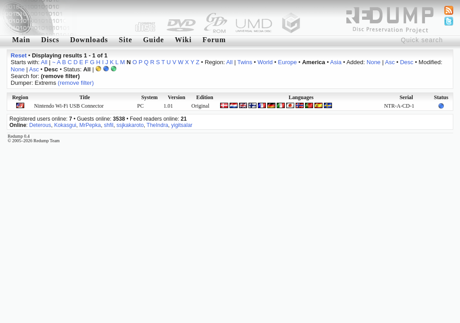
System (149, 97)
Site (126, 40)
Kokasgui (65, 125)
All (44, 62)
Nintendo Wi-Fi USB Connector (69, 106)
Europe (287, 62)
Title (85, 97)
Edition (204, 97)
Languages (301, 97)
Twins (244, 62)
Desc (406, 62)
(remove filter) (76, 82)
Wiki (183, 40)
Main (21, 40)
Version (177, 97)
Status (441, 97)
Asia (335, 62)
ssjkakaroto (130, 125)
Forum (214, 40)
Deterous (40, 125)
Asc (390, 62)
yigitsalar (181, 125)
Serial (406, 97)
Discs (50, 40)
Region (20, 97)
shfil (108, 125)
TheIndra (157, 125)
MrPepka (90, 125)
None (373, 62)
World (265, 62)
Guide (153, 40)
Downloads (89, 40)
